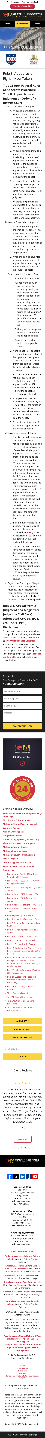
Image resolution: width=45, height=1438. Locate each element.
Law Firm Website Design (22, 1434)
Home (7, 23)
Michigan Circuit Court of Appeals (19, 855)
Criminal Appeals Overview (18, 808)
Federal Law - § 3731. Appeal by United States (24, 889)
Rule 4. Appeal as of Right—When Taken (22, 910)
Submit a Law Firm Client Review (22, 1148)
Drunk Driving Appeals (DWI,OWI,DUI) (21, 839)
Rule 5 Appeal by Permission (20, 915)
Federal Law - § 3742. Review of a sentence (21, 899)
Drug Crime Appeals (12, 835)
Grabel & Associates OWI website (20, 1275)
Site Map (22, 1373)
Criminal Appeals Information (17, 862)
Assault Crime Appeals (13, 831)
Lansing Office (23, 1021)
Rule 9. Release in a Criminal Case (22, 936)
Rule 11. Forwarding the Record (21, 944)
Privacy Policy (22, 1368)
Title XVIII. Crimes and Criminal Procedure (21, 1002)
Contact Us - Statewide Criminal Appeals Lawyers (22, 1377)
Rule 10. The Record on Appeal (21, 940)
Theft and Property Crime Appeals (19, 843)
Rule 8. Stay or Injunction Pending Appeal (22, 931)
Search (22, 1056)
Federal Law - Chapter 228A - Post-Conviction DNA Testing (22, 875)
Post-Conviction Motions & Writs (18, 866)
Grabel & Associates (31, 1424)
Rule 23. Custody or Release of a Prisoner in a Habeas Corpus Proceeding (21, 980)
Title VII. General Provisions (19, 997)
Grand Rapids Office (22, 1037)
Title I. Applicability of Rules (19, 993)
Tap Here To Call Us (22, 6)
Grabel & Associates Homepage (22, 15)
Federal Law (9, 870)
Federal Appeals (10, 858)
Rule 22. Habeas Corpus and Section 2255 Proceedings (23, 971)
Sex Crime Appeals (11, 828)
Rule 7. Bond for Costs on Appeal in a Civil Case (23, 924)
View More (22, 1139)
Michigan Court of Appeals (15, 847)
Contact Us (22, 23)
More (37, 23)
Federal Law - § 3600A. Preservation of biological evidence (24, 882)
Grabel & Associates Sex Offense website (22, 1291)
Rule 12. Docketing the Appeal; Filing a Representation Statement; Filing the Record (24, 951)
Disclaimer (22, 1371)
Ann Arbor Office (22, 1029)
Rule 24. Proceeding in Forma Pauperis (20, 988)
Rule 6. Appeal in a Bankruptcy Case (23, 919)
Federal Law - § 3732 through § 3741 (23, 894)
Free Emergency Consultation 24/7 (20, 680)
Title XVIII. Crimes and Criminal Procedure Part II (21, 1009)
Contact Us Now (22, 726)
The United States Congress (20, 640)
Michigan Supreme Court (15, 851)
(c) (33, 532)
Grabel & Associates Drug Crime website (22, 1282)
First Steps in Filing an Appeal (17, 820)
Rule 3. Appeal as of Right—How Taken (24, 904)
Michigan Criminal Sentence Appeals (20, 824)
